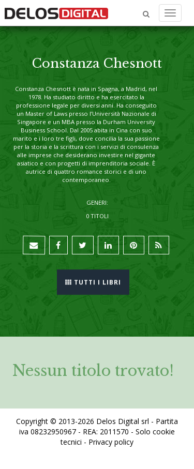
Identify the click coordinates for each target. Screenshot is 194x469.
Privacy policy (110, 442)
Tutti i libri (93, 281)
